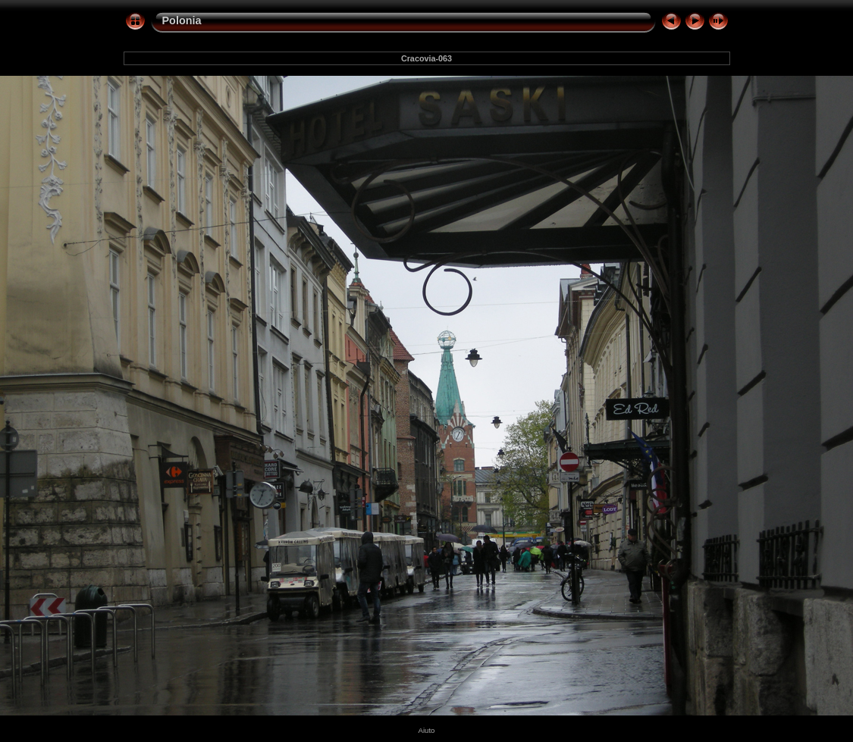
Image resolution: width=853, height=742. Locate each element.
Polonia (182, 20)
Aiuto (427, 730)
